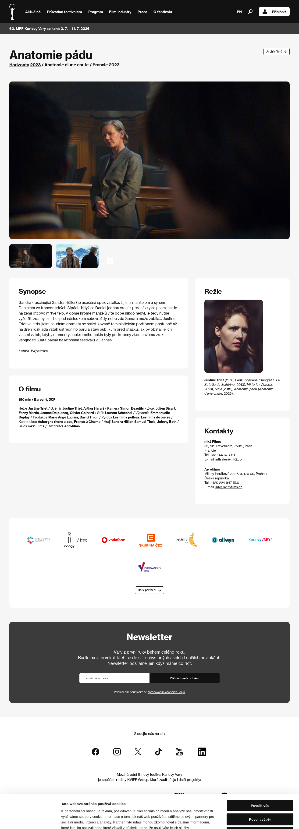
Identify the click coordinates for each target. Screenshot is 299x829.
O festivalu (162, 12)
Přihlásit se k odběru (184, 678)
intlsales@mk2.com (229, 459)
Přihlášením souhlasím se (149, 692)
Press (142, 12)
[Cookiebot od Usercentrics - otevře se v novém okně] (30, 819)
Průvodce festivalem (64, 12)
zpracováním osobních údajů (166, 692)
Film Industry (120, 12)
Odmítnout (260, 799)
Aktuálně (33, 12)
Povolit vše (260, 772)
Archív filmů (274, 51)
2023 (35, 64)
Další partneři (147, 590)
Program (95, 12)
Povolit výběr (260, 786)
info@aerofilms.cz (228, 487)
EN (239, 12)
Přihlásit (274, 11)
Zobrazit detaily (246, 820)
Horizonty (19, 64)
